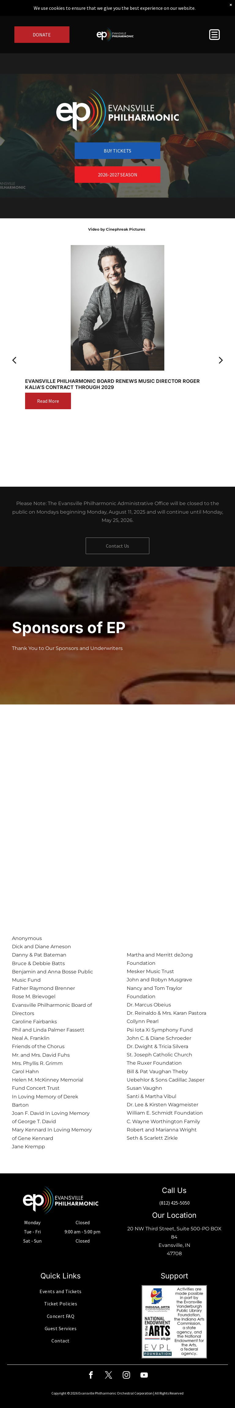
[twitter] (108, 1376)
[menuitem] (60, 1291)
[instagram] (126, 1376)
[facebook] (90, 1376)
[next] (221, 360)
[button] (214, 34)
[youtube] (144, 1376)
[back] (14, 360)
